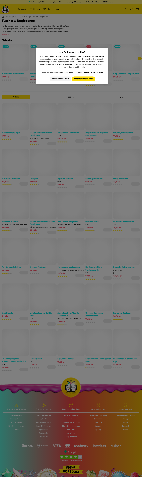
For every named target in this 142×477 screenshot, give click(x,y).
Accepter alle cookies (83, 79)
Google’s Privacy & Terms (93, 72)
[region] (72, 66)
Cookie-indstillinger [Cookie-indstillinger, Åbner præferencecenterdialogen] (59, 79)
